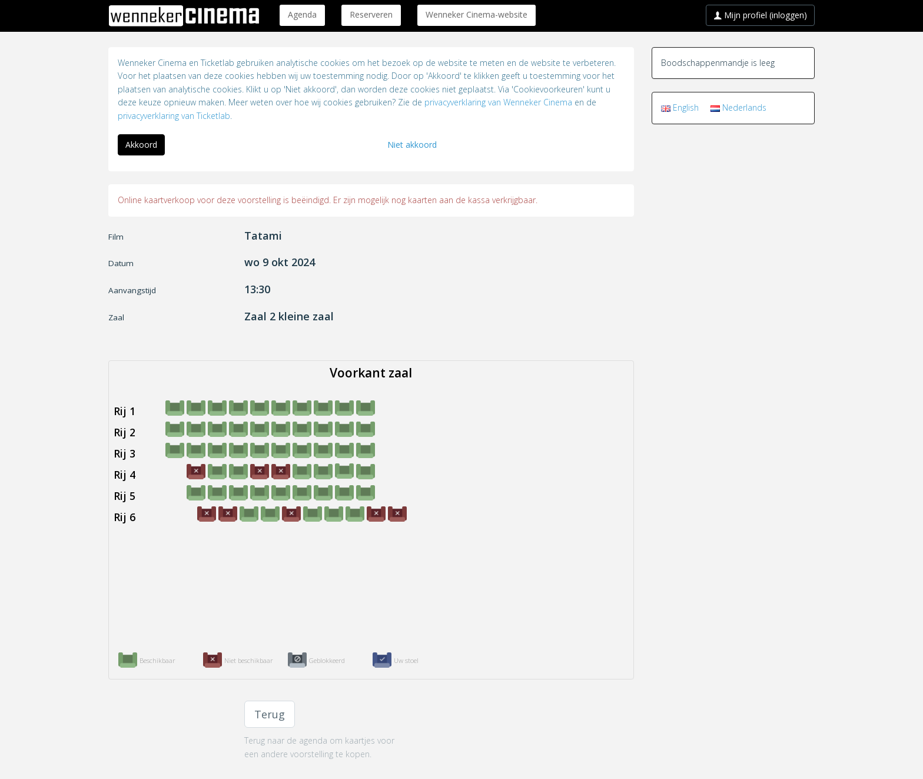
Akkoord (141, 144)
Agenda (302, 14)
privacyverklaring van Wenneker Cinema (498, 102)
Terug (269, 714)
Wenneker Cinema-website (476, 14)
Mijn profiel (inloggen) (760, 15)
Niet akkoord (412, 144)
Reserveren (371, 14)
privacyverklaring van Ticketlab (174, 115)
